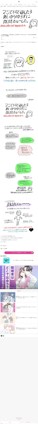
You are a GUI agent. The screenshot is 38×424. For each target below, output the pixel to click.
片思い (11, 4)
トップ (2, 4)
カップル (15, 4)
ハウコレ (1, 6)
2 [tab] (16, 288)
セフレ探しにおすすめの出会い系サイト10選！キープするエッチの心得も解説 (26, 307)
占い (29, 4)
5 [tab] (22, 288)
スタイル (33, 4)
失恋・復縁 (20, 4)
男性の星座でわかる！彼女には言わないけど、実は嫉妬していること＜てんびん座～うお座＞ (26, 297)
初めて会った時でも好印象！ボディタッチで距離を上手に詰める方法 (26, 318)
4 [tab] (20, 288)
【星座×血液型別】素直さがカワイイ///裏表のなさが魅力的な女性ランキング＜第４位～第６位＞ (26, 329)
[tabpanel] (19, 277)
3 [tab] (18, 288)
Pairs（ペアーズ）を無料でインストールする (19, 252)
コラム (24, 4)
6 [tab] (24, 288)
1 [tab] (14, 288)
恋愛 (6, 4)
